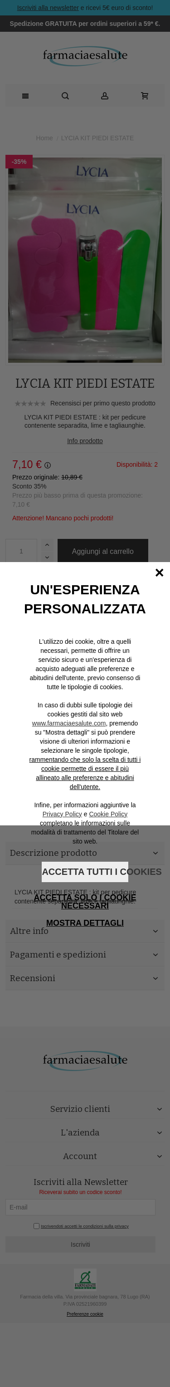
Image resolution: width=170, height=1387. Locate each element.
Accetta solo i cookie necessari (85, 901)
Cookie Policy (108, 814)
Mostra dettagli (85, 923)
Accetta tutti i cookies (85, 872)
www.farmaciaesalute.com (69, 723)
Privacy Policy (62, 814)
